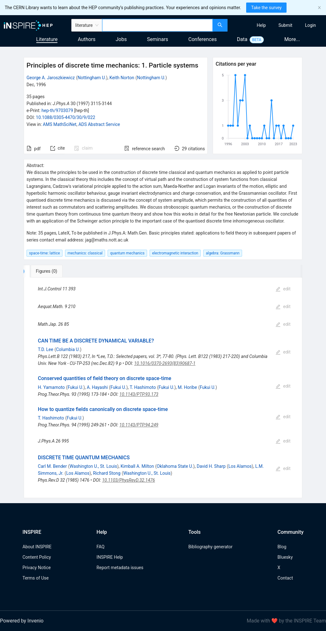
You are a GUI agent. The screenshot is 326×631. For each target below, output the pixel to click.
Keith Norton (122, 77)
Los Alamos (240, 466)
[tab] (43, 271)
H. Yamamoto (51, 387)
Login (310, 25)
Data (242, 39)
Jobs (121, 39)
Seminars (157, 39)
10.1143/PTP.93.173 (138, 394)
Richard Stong (107, 473)
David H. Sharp (211, 466)
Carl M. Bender (52, 466)
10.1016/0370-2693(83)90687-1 (164, 363)
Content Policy (36, 557)
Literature (47, 39)
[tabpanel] (163, 387)
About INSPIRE (36, 546)
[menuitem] (261, 25)
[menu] (277, 25)
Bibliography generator (210, 546)
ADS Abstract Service (99, 124)
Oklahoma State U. (175, 466)
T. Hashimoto (143, 387)
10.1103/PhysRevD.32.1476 (128, 480)
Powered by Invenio (22, 621)
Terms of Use (35, 577)
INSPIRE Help (110, 557)
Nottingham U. (92, 77)
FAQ (100, 546)
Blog (281, 546)
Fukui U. (75, 387)
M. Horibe (187, 387)
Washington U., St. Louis (93, 466)
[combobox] (157, 25)
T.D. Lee (45, 349)
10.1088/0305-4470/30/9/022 (65, 117)
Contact (285, 577)
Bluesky (285, 557)
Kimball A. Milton (137, 466)
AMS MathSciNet (59, 124)
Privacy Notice (36, 567)
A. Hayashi (97, 387)
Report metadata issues (120, 567)
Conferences (202, 39)
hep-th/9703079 (57, 110)
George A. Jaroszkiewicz (51, 77)
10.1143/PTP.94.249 (138, 424)
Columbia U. (68, 349)
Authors (86, 39)
